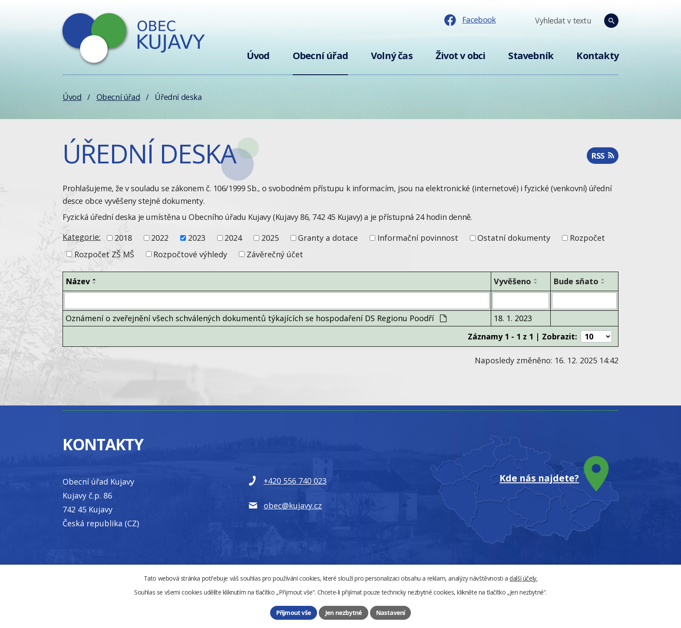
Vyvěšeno (512, 281)
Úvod (258, 55)
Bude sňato (575, 281)
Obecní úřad (320, 55)
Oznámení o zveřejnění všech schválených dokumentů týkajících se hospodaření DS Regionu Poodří (256, 318)
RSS (602, 155)
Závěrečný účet (275, 254)
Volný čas (392, 55)
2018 (123, 238)
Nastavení (390, 612)
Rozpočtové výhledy (190, 254)
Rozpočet (587, 238)
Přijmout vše (293, 612)
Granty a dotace (328, 238)
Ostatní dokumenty (513, 238)
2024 (233, 238)
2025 (270, 238)
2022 (160, 238)
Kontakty (597, 55)
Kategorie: (82, 237)
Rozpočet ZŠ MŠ (104, 254)
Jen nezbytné (343, 612)
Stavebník (530, 55)
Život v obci (460, 55)
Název (78, 281)
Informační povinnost (417, 238)
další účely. (523, 578)
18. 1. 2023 (513, 318)
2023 (196, 238)
